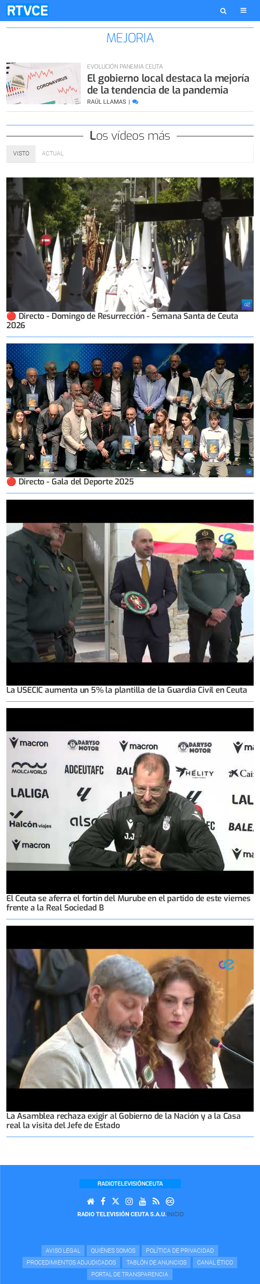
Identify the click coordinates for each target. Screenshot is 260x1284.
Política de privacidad (180, 1250)
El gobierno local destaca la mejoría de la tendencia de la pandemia (168, 84)
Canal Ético (215, 1262)
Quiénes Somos (113, 1250)
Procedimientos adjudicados (71, 1262)
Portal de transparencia (129, 1274)
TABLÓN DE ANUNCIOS (156, 1262)
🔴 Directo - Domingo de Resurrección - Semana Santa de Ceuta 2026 (122, 321)
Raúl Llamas (107, 101)
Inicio (175, 1214)
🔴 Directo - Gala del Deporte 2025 (70, 481)
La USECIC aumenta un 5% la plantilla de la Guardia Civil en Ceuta (126, 690)
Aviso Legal (63, 1250)
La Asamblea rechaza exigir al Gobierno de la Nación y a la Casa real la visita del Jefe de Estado (123, 1121)
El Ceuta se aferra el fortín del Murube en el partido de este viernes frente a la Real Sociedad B (128, 903)
